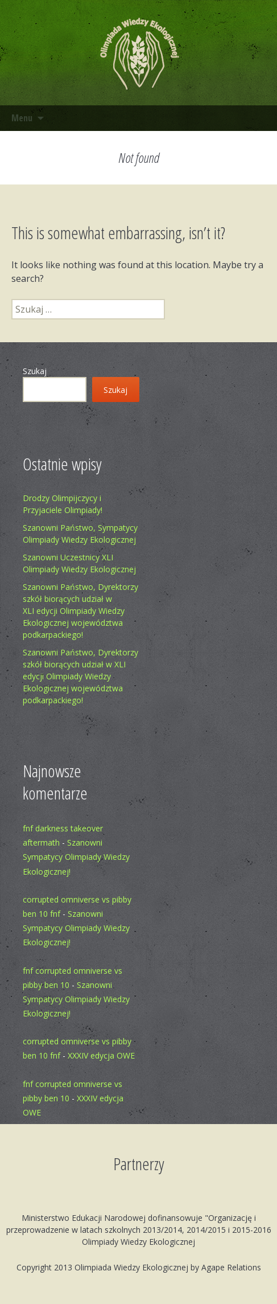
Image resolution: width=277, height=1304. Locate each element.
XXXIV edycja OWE (101, 1055)
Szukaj (35, 371)
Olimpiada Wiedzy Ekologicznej (131, 1267)
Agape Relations (231, 1267)
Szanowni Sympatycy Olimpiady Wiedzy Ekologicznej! (76, 856)
